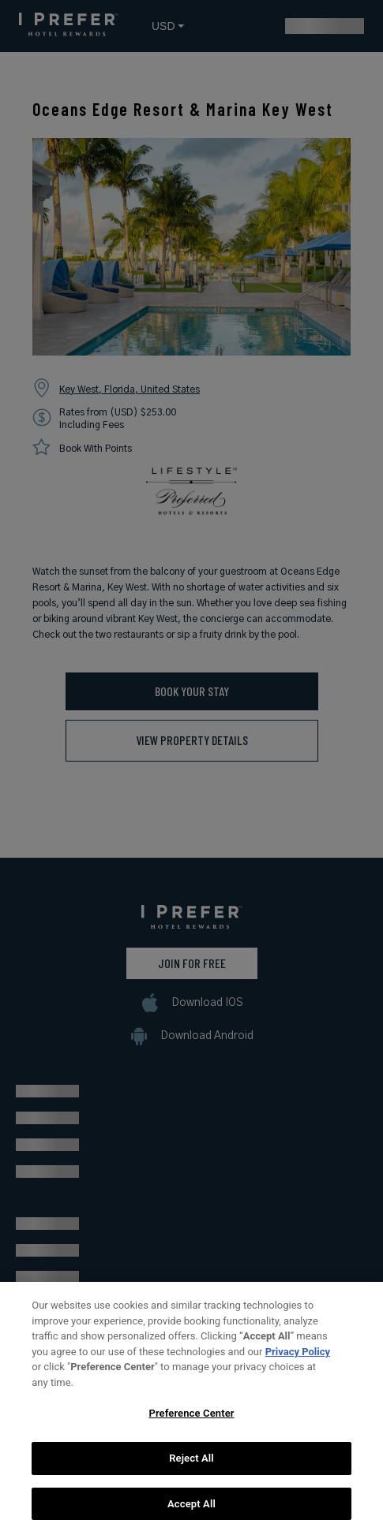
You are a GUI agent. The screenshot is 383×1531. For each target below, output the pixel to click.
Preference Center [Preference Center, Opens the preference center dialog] (191, 1425)
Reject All (191, 1470)
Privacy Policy (297, 1363)
